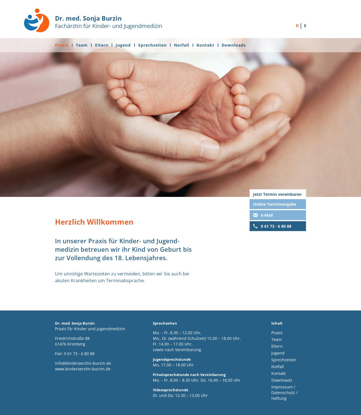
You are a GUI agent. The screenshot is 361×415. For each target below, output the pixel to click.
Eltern (101, 45)
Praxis (62, 45)
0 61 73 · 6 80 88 (276, 226)
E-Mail (267, 215)
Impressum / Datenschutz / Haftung (284, 392)
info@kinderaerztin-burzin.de (83, 363)
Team (82, 45)
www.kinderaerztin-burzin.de (83, 368)
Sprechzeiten (152, 45)
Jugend (123, 45)
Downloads (234, 45)
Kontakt (205, 45)
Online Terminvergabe (274, 204)
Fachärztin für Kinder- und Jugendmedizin (110, 22)
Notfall (181, 45)
